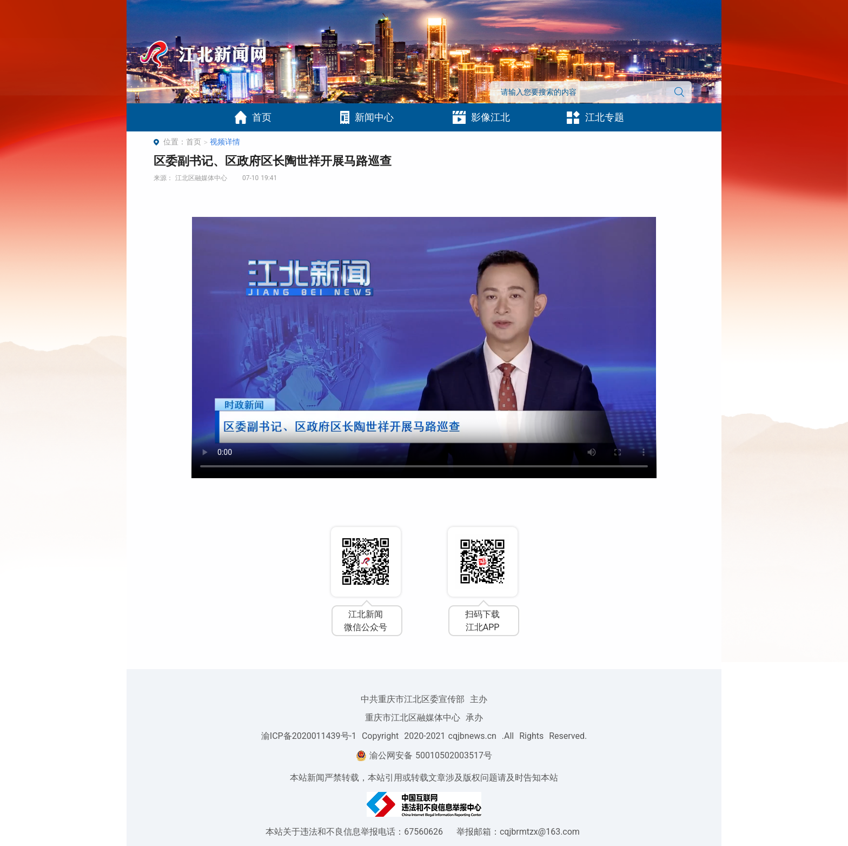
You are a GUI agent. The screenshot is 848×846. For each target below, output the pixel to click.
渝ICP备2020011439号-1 (308, 736)
